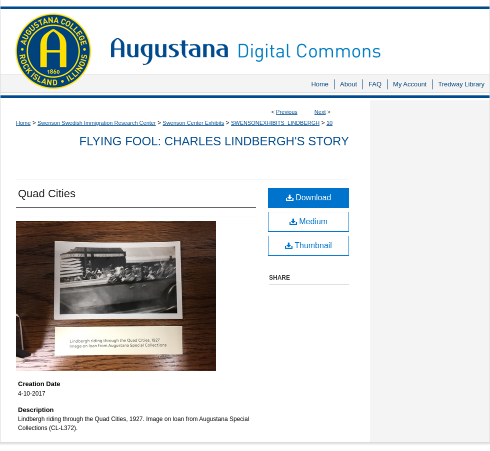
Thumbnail (308, 245)
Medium (309, 221)
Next (320, 112)
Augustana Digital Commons (295, 37)
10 (329, 123)
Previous (287, 112)
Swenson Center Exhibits (193, 123)
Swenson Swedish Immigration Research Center (97, 123)
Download (309, 197)
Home (23, 123)
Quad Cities (47, 193)
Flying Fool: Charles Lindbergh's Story (214, 141)
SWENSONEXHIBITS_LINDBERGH (275, 123)
